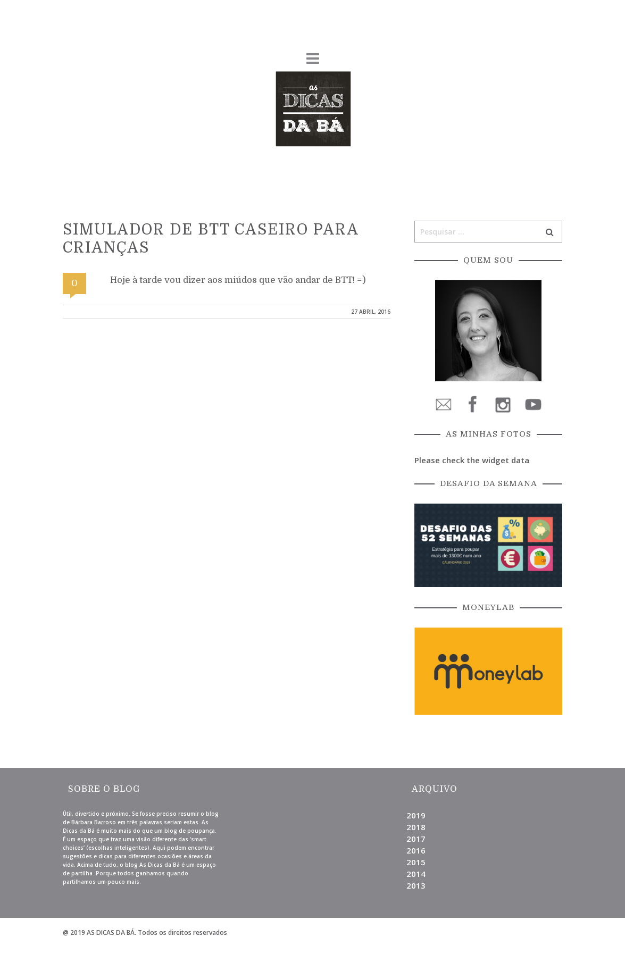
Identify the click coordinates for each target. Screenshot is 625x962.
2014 (416, 873)
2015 (416, 862)
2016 (416, 850)
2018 (416, 827)
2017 (416, 838)
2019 (416, 815)
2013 (416, 885)
